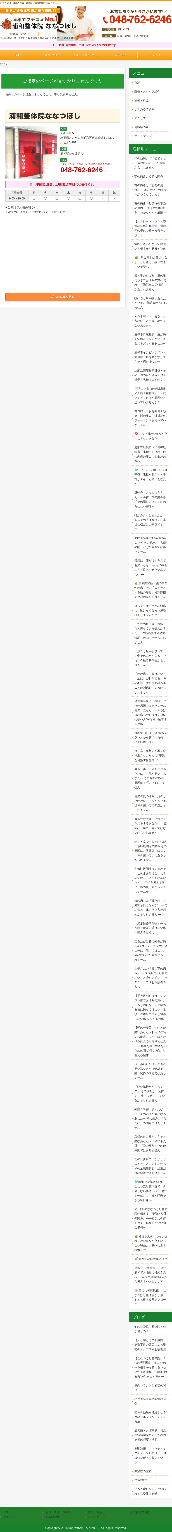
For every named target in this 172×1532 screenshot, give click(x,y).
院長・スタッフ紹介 (86, 54)
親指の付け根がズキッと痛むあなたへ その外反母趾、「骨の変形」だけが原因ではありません (150, 1143)
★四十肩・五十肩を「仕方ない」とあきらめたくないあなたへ (150, 321)
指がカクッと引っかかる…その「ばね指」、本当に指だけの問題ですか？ (150, 522)
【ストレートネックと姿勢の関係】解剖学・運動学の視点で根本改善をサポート (150, 228)
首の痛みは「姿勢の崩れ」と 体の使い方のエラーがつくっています (150, 190)
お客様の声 (141, 127)
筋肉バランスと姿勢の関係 (150, 1388)
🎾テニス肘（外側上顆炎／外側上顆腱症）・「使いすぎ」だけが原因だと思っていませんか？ (150, 395)
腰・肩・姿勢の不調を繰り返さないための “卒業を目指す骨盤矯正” (150, 755)
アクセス (155, 54)
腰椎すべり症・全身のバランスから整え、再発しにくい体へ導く (150, 737)
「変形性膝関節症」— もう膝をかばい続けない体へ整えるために (150, 928)
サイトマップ (143, 135)
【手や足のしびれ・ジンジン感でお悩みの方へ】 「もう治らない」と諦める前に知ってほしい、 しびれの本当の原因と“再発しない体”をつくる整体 (150, 1007)
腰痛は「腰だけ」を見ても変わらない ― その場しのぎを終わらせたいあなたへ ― (151, 567)
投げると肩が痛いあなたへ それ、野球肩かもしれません (150, 303)
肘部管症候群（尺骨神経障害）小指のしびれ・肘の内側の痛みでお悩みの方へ (150, 454)
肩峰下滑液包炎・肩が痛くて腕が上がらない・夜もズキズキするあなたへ (150, 339)
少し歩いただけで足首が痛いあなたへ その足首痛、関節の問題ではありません (150, 1070)
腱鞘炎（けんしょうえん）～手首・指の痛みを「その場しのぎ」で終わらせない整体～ (150, 499)
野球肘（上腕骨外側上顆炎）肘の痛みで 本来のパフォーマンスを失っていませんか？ (150, 418)
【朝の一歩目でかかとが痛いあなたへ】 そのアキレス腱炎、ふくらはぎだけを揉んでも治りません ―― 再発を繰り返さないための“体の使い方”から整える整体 (150, 1041)
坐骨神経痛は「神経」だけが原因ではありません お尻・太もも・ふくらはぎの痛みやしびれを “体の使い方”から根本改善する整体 (150, 712)
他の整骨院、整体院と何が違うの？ (150, 1329)
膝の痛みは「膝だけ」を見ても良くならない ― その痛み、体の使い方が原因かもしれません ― (151, 907)
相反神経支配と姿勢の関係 (150, 1401)
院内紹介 (120, 54)
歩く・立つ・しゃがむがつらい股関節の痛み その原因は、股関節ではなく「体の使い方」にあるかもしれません (150, 850)
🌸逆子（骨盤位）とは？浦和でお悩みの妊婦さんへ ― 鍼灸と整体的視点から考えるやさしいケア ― (151, 1274)
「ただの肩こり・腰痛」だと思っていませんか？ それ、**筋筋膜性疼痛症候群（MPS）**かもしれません (150, 633)
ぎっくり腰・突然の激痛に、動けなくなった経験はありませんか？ (150, 610)
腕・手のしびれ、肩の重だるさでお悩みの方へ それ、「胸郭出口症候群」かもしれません (150, 282)
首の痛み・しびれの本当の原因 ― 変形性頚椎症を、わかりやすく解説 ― (150, 208)
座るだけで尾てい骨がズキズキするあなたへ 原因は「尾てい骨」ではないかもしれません (150, 825)
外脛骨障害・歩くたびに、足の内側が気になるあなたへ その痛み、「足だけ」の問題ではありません (150, 1118)
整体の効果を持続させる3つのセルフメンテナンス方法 (151, 1417)
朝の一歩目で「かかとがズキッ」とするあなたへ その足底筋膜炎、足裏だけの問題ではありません (150, 1166)
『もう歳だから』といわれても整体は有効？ (150, 1491)
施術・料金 (51, 54)
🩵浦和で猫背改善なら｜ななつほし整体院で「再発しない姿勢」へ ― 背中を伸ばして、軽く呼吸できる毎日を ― (151, 1191)
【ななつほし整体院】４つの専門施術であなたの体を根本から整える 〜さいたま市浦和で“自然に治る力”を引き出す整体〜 (150, 1367)
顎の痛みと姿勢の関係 (148, 176)
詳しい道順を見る (62, 296)
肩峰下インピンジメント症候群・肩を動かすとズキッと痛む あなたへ (150, 357)
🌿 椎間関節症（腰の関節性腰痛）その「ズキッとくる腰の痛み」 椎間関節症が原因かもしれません (150, 590)
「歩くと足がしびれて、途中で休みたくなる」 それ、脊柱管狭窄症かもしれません (150, 658)
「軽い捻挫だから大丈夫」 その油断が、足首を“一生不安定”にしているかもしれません (149, 1093)
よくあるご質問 (144, 109)
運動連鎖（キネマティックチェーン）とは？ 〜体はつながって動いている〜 (150, 1455)
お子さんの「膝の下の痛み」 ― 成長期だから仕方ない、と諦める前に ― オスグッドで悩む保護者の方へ (151, 977)
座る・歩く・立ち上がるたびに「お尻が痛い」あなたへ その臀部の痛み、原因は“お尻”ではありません (150, 778)
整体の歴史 (141, 1479)
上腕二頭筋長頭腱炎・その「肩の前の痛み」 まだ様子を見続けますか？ (150, 375)
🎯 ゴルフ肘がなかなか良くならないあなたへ (150, 436)
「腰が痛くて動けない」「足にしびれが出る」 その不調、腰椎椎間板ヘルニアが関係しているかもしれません (150, 683)
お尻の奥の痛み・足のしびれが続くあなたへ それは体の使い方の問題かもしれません (150, 803)
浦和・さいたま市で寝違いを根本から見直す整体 (150, 246)
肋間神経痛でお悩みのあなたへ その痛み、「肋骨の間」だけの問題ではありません (150, 544)
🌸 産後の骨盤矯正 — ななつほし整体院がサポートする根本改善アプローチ (150, 1297)
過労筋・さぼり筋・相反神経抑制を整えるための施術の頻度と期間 (150, 1435)
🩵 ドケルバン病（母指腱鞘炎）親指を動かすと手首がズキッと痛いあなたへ (150, 476)
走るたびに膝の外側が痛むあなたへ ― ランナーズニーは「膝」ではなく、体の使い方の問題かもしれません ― (151, 950)
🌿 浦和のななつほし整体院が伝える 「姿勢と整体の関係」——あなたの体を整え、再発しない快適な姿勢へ (150, 1218)
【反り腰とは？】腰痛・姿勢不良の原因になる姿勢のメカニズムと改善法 (150, 1345)
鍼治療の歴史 (143, 1471)
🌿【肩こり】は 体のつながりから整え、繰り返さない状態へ (150, 262)
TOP (17, 54)
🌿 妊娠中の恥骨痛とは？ (150, 1258)
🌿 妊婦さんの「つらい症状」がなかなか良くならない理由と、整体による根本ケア (150, 1243)
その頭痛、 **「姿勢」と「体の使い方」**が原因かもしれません (150, 163)
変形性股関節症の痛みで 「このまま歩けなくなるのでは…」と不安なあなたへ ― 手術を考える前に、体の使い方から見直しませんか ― (150, 880)
